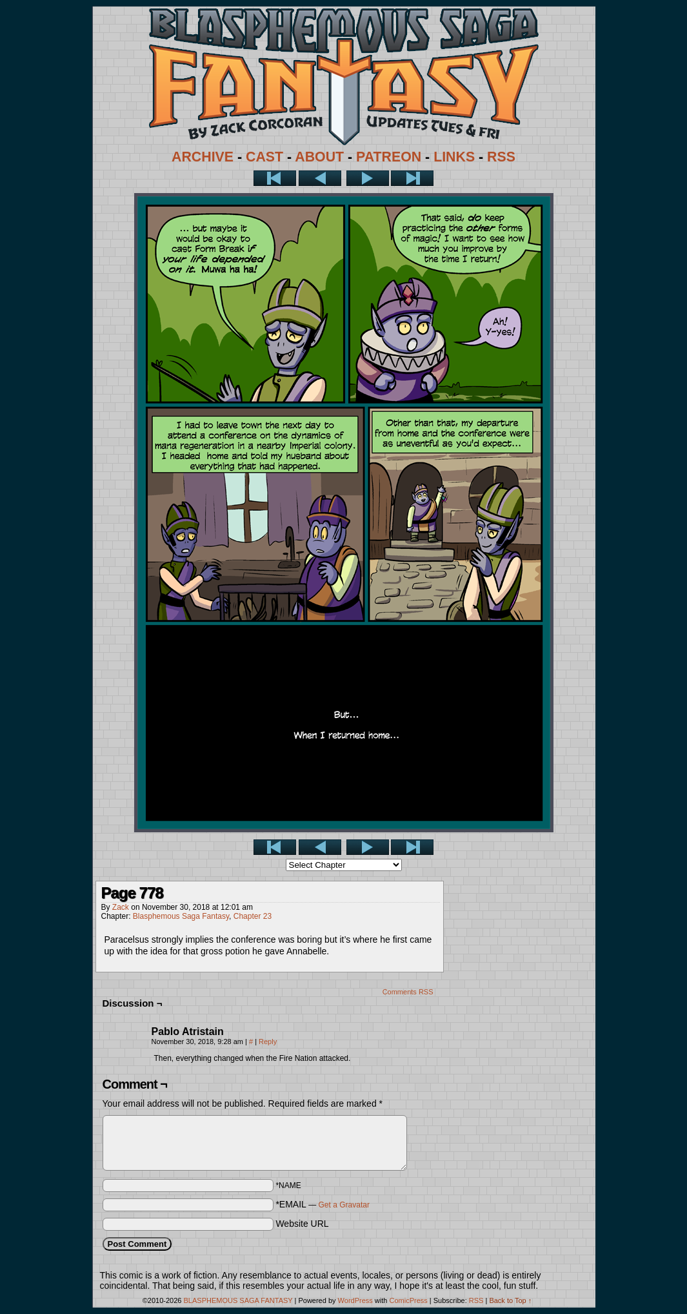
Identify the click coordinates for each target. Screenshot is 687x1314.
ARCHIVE (203, 157)
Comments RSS (408, 992)
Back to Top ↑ (510, 1300)
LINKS (454, 157)
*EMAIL (322, 1204)
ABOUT (319, 157)
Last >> (412, 178)
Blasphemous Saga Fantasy (181, 916)
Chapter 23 (253, 916)
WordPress (355, 1300)
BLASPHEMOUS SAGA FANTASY (238, 1300)
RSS (501, 157)
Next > (367, 178)
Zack (120, 907)
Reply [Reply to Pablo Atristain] (268, 1041)
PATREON (388, 157)
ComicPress (408, 1300)
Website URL (301, 1223)
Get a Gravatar (344, 1204)
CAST (264, 157)
